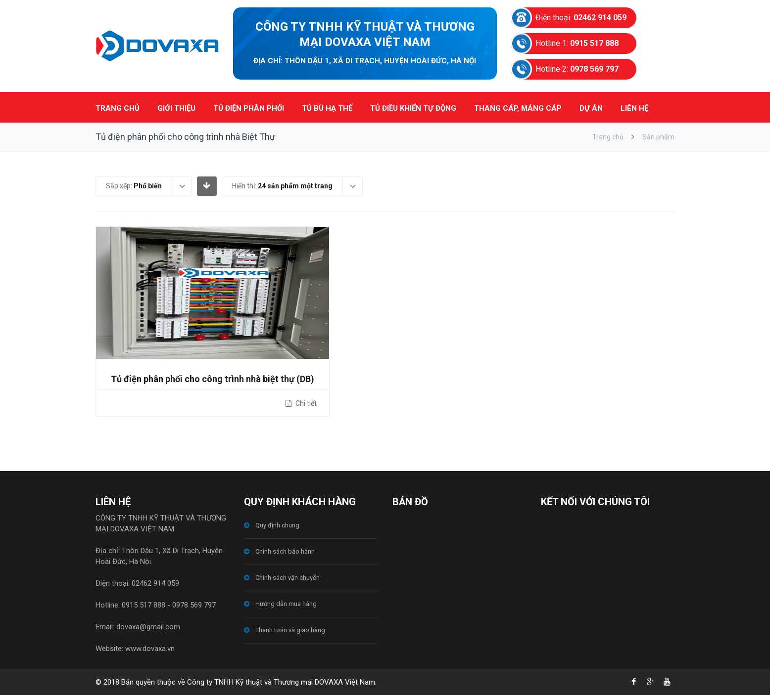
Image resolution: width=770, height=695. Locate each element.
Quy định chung (277, 525)
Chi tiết (305, 403)
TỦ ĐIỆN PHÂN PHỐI (248, 108)
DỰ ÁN (591, 108)
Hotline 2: (577, 69)
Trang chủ (608, 137)
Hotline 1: (577, 43)
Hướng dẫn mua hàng (286, 604)
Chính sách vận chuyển (287, 577)
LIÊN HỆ (634, 108)
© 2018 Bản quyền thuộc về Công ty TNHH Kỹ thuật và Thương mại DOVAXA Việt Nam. (236, 682)
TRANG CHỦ (118, 108)
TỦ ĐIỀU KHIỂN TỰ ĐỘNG (413, 108)
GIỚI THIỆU (176, 108)
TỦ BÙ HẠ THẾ (327, 108)
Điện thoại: (580, 17)
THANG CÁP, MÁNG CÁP (518, 108)
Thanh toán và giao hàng (290, 630)
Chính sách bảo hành (285, 551)
